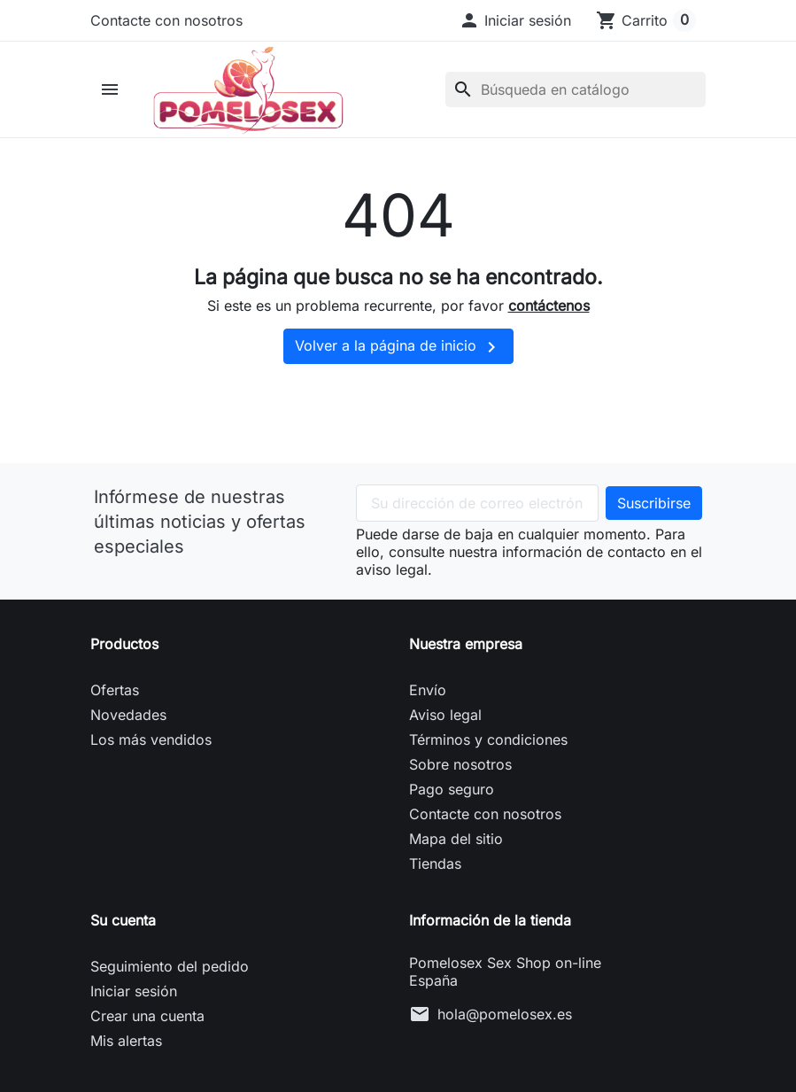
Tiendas (435, 871)
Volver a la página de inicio (398, 355)
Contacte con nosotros (166, 20)
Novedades (128, 723)
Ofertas (114, 698)
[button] (515, 20)
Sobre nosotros (460, 772)
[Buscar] (575, 93)
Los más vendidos (151, 747)
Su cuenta (123, 928)
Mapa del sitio (456, 847)
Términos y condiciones (488, 747)
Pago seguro (451, 797)
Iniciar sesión (133, 999)
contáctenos (549, 313)
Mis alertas (126, 1048)
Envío (427, 698)
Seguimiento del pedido (169, 974)
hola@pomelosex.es (504, 1022)
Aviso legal (445, 723)
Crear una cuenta (147, 1024)
